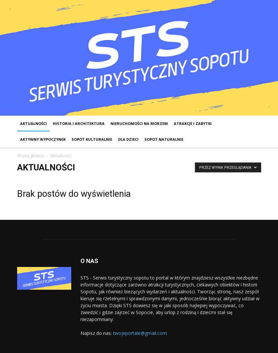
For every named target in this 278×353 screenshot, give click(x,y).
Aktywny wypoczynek (43, 139)
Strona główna (30, 156)
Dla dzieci (128, 139)
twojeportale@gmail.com (140, 333)
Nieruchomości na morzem (139, 123)
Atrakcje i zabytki (193, 123)
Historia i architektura (79, 123)
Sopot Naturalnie (163, 139)
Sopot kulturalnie (92, 139)
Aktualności (33, 123)
